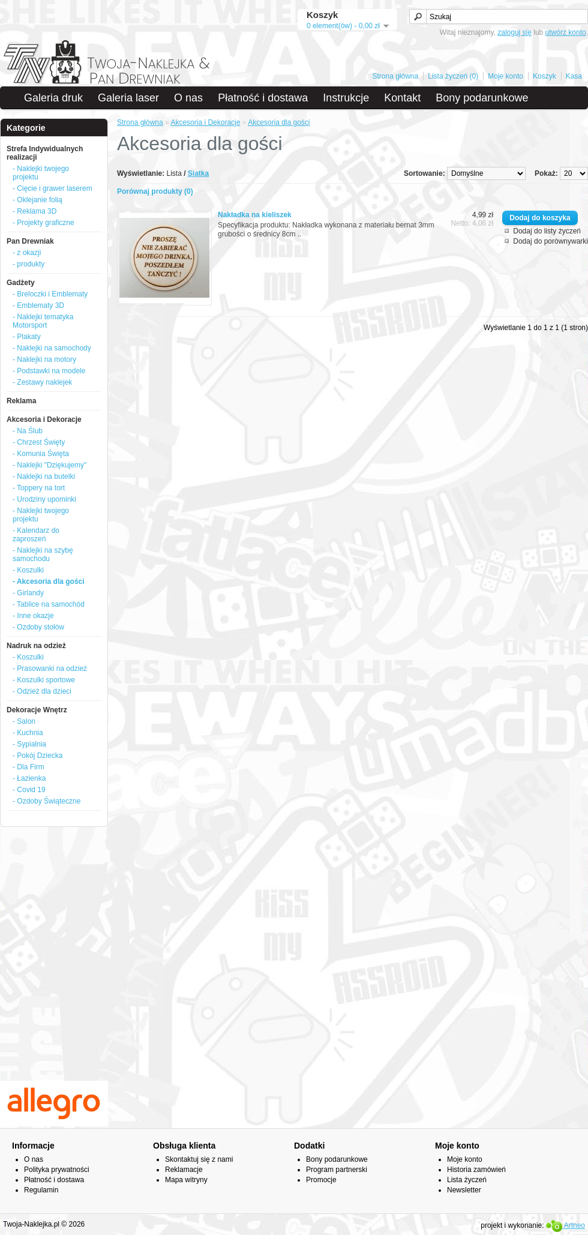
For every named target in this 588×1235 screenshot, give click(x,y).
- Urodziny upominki (44, 499)
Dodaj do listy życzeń (547, 231)
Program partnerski (336, 1169)
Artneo (565, 1225)
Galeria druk (53, 98)
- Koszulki (28, 570)
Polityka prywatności (56, 1169)
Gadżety (21, 282)
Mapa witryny (186, 1180)
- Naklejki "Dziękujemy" (49, 465)
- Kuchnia (28, 733)
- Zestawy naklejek (42, 382)
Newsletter (464, 1190)
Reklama (21, 401)
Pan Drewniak (30, 241)
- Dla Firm (28, 767)
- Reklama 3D (34, 211)
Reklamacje (184, 1169)
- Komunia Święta (41, 453)
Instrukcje (346, 98)
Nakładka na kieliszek (255, 215)
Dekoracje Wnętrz (37, 710)
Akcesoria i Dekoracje (44, 419)
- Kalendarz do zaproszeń (36, 534)
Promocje (321, 1180)
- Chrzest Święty (39, 442)
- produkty (28, 264)
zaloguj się (514, 32)
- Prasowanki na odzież (50, 668)
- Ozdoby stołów (38, 627)
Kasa (574, 76)
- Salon (24, 721)
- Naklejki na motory (44, 359)
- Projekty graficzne (43, 222)
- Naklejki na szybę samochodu (43, 554)
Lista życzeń (467, 1180)
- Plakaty (27, 336)
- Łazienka (29, 778)
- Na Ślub (28, 431)
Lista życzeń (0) (453, 76)
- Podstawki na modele (49, 371)
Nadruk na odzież (36, 646)
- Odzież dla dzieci (42, 691)
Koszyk (544, 76)
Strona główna (396, 76)
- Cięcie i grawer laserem (52, 188)
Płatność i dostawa (263, 98)
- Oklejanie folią (37, 200)
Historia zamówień (476, 1169)
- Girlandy (28, 593)
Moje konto (505, 76)
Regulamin (41, 1190)
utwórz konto (565, 32)
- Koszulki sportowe (44, 680)
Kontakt (402, 98)
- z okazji (27, 252)
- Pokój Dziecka (37, 755)
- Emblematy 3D (38, 305)
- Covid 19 (29, 790)
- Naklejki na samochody (52, 348)
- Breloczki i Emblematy (50, 294)
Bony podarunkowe (482, 98)
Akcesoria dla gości (279, 122)
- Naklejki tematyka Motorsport (43, 321)
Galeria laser (128, 98)
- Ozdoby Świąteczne (46, 801)
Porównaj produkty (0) (155, 191)
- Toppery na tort (39, 488)
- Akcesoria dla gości (49, 581)
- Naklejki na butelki (44, 476)
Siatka (198, 173)
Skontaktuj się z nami (199, 1159)
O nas (188, 98)
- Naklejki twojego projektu (41, 172)
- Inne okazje (33, 615)
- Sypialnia (29, 744)
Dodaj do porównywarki (550, 241)
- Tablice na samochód (49, 604)
